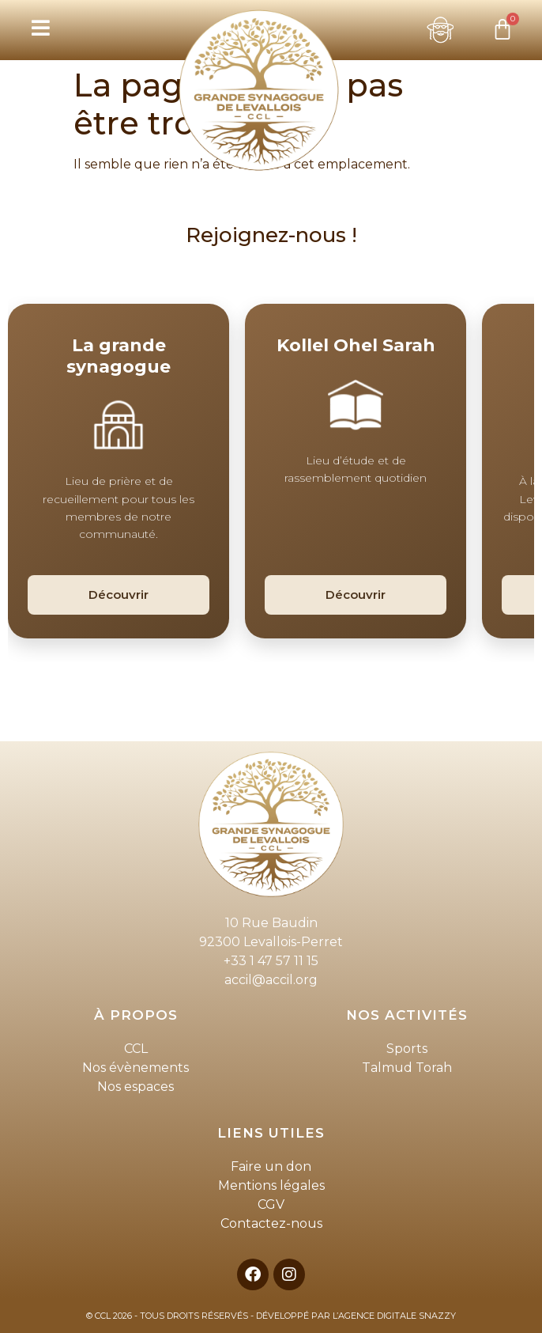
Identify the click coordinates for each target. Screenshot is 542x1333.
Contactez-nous (271, 1223)
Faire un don (271, 1166)
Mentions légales (271, 1185)
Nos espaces (135, 1086)
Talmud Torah (407, 1067)
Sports (406, 1048)
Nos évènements (135, 1067)
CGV (271, 1204)
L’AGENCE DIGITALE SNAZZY (394, 1315)
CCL (136, 1048)
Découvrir (118, 594)
